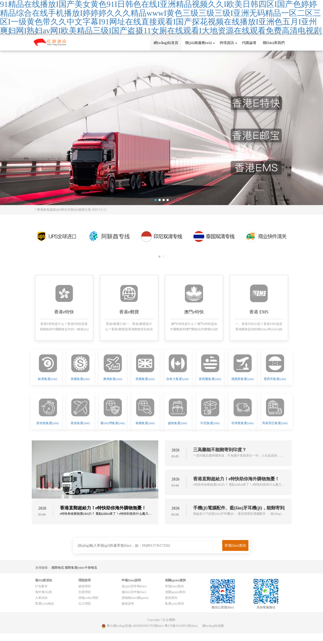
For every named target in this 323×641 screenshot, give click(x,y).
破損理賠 (84, 586)
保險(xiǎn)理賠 (88, 597)
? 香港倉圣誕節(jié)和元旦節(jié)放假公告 (70, 209)
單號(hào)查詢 (174, 586)
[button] (156, 200)
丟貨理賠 (84, 592)
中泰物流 (91, 567)
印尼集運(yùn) (210, 423)
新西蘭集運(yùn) (210, 379)
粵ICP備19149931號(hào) (181, 625)
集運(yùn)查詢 (174, 603)
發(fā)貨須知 (43, 580)
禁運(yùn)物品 (44, 603)
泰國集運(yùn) (145, 423)
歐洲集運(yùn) (47, 379)
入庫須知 (41, 597)
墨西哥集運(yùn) (275, 379)
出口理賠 (84, 603)
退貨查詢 (171, 597)
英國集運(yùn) (145, 379)
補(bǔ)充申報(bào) (134, 592)
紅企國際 (169, 619)
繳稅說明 (128, 603)
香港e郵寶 (129, 311)
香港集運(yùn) (80, 423)
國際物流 (58, 567)
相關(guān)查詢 (175, 580)
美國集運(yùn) (80, 379)
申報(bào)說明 (131, 580)
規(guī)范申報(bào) (134, 586)
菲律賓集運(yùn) (242, 423)
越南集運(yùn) (177, 423)
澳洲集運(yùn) (112, 379)
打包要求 (41, 586)
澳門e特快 (194, 311)
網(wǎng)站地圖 (213, 625)
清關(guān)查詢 (175, 592)
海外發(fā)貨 (43, 592)
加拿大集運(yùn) (177, 379)
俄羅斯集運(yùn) (242, 379)
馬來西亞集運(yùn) (274, 423)
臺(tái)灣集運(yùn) (112, 423)
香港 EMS (258, 311)
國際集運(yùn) (75, 567)
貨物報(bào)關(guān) (135, 597)
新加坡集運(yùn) (47, 423)
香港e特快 (64, 311)
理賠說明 (84, 580)
